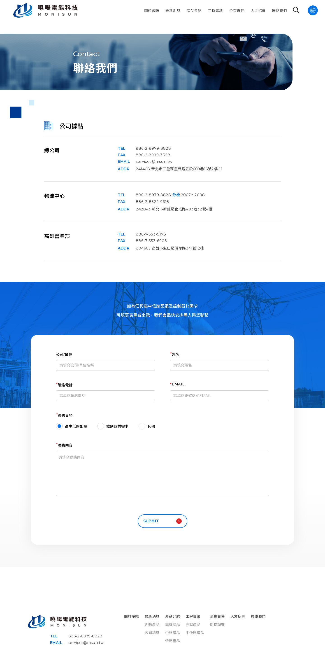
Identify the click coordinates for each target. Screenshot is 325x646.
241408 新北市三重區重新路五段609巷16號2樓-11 (179, 169)
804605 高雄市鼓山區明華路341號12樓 (170, 248)
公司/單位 (64, 354)
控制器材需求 (117, 426)
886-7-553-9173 (151, 234)
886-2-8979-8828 (153, 148)
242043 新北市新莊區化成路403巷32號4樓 (174, 209)
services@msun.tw (154, 161)
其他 (151, 426)
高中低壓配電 (76, 426)
